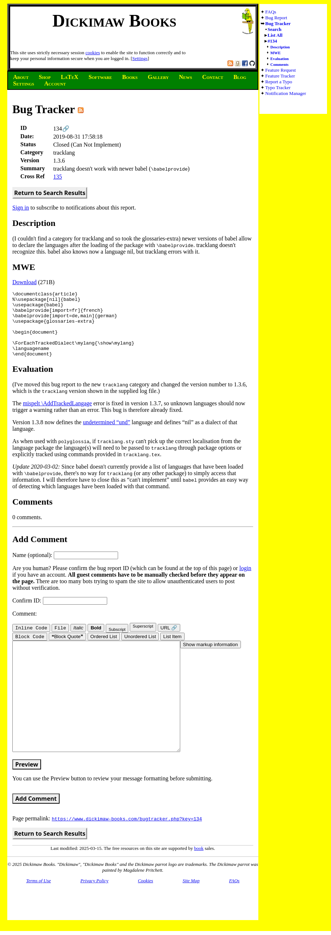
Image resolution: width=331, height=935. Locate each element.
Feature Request (280, 70)
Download (24, 282)
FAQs (270, 12)
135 (57, 177)
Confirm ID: (59, 613)
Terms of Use (38, 916)
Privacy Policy (94, 916)
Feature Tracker (280, 76)
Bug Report (276, 17)
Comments (279, 64)
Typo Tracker (278, 87)
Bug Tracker (278, 23)
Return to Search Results (49, 193)
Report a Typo (278, 81)
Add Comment (36, 834)
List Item (172, 650)
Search (275, 29)
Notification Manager (285, 93)
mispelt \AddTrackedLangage (57, 416)
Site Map (191, 916)
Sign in (20, 207)
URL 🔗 (169, 641)
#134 (272, 41)
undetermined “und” (106, 435)
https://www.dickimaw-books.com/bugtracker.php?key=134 (127, 854)
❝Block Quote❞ (67, 650)
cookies (92, 52)
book (198, 884)
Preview (26, 800)
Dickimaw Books (114, 20)
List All (275, 35)
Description (280, 47)
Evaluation (279, 58)
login (245, 581)
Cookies (145, 916)
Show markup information (210, 658)
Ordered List (103, 650)
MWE (275, 53)
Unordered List (140, 650)
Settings (140, 58)
